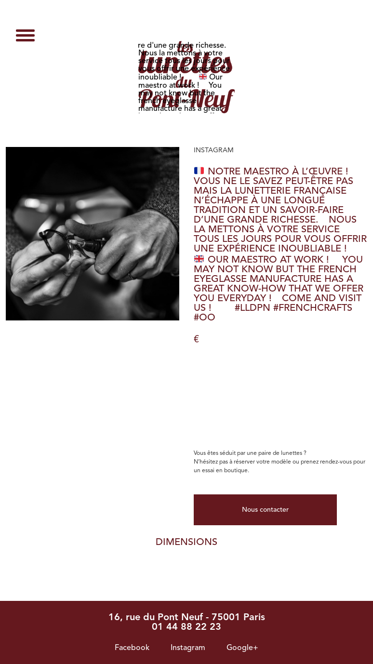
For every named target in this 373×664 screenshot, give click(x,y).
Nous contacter (265, 509)
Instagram (188, 648)
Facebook (132, 648)
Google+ (242, 648)
